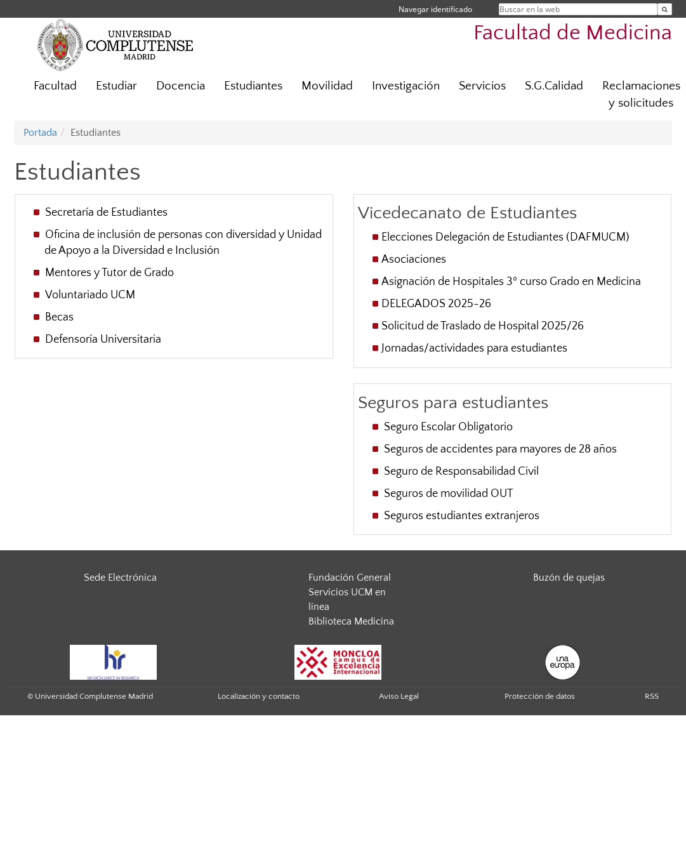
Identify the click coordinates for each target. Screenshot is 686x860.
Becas (60, 317)
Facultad (55, 86)
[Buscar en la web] (664, 9)
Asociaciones (415, 259)
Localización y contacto (259, 696)
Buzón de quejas (569, 577)
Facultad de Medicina (572, 33)
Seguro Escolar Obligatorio (448, 427)
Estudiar (116, 86)
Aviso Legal (399, 696)
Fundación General (349, 577)
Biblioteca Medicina (351, 621)
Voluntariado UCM (91, 295)
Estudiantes (253, 86)
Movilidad (327, 86)
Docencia (180, 86)
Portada (40, 132)
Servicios (482, 86)
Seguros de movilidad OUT (448, 493)
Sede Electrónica (120, 577)
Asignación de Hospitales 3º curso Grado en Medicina (511, 281)
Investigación (406, 86)
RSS (652, 696)
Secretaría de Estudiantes (107, 212)
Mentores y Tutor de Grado (110, 273)
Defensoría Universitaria (104, 339)
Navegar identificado (435, 9)
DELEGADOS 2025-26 (436, 304)
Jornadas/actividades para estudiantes (474, 348)
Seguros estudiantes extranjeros (461, 516)
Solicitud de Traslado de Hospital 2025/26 (482, 326)
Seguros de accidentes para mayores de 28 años (500, 449)
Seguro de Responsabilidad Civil (461, 471)
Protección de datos (540, 696)
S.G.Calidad (554, 86)
